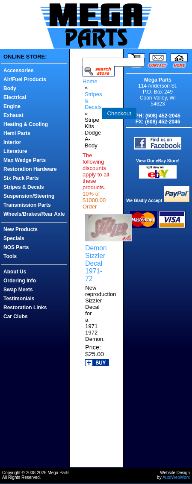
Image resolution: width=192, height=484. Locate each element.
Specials (13, 238)
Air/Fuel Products (24, 79)
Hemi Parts (16, 133)
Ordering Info (19, 281)
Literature (15, 151)
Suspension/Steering (28, 196)
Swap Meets (18, 290)
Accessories (18, 70)
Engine (12, 106)
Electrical (14, 97)
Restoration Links (25, 308)
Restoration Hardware (30, 169)
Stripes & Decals (23, 187)
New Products (20, 229)
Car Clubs (15, 317)
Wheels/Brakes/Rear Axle (34, 214)
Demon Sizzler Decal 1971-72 (95, 263)
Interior (12, 142)
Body (9, 88)
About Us (14, 272)
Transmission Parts (27, 205)
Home (90, 81)
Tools (10, 256)
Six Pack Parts (21, 178)
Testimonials (18, 299)
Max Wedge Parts (24, 160)
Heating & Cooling (25, 124)
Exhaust (13, 115)
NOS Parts (16, 247)
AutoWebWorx (176, 477)
